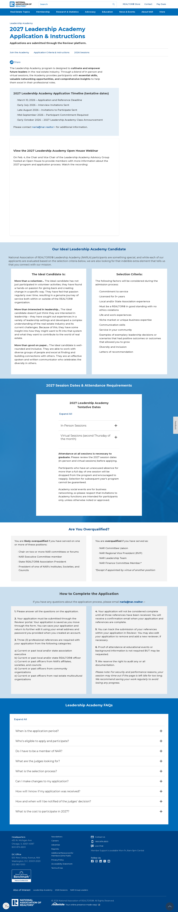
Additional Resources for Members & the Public (62, 854)
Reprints (55, 849)
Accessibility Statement (61, 864)
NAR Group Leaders (79, 890)
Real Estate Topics (20, 11)
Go (113, 4)
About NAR (147, 11)
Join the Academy (19, 52)
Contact (148, 4)
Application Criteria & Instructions (51, 52)
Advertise (55, 845)
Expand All (65, 413)
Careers (55, 841)
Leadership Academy (21, 23)
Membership (43, 11)
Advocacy (90, 11)
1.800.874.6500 (101, 841)
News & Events (127, 11)
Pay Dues (161, 4)
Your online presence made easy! (83, 904)
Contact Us (100, 837)
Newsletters (56, 837)
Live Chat (99, 846)
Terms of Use (57, 868)
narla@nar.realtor (43, 127)
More (162, 11)
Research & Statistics (67, 11)
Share (15, 62)
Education (107, 11)
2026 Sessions (81, 52)
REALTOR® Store (131, 4)
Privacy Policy (57, 860)
